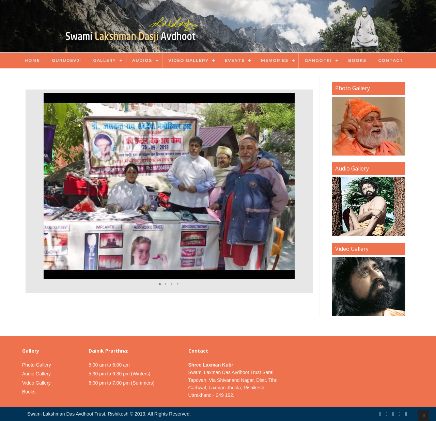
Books (357, 60)
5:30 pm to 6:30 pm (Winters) (119, 373)
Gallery (104, 60)
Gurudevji (66, 60)
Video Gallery (188, 60)
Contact (390, 60)
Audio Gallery (36, 373)
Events (235, 60)
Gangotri (318, 60)
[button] (303, 186)
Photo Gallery (36, 365)
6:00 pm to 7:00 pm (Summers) (122, 383)
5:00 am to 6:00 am (109, 365)
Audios (142, 60)
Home (32, 60)
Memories (274, 60)
